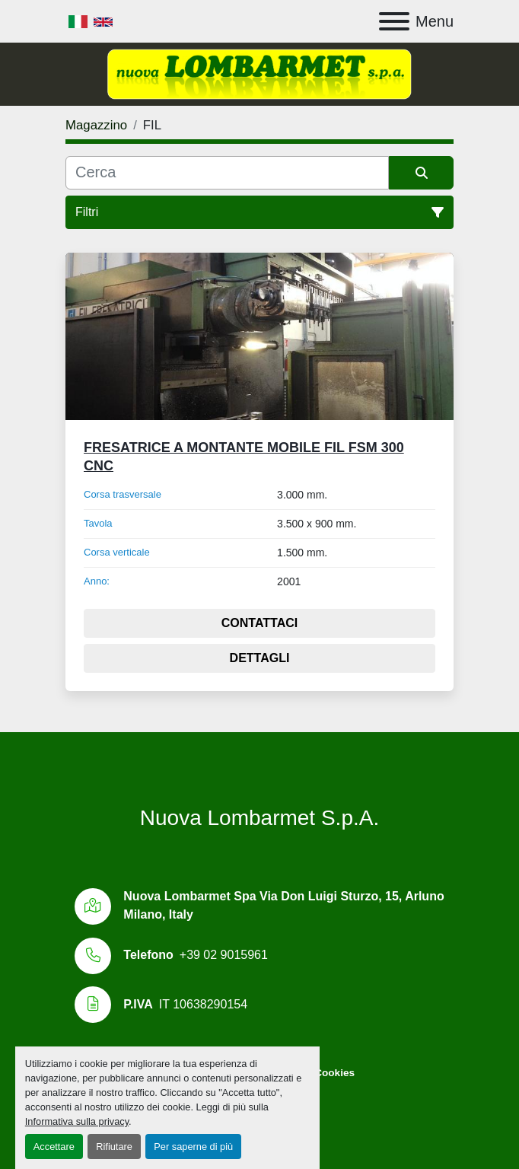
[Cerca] (227, 173)
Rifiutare (114, 1146)
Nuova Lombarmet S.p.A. (259, 818)
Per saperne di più (193, 1146)
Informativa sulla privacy (77, 1121)
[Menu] (394, 21)
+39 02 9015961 (224, 954)
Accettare (54, 1146)
